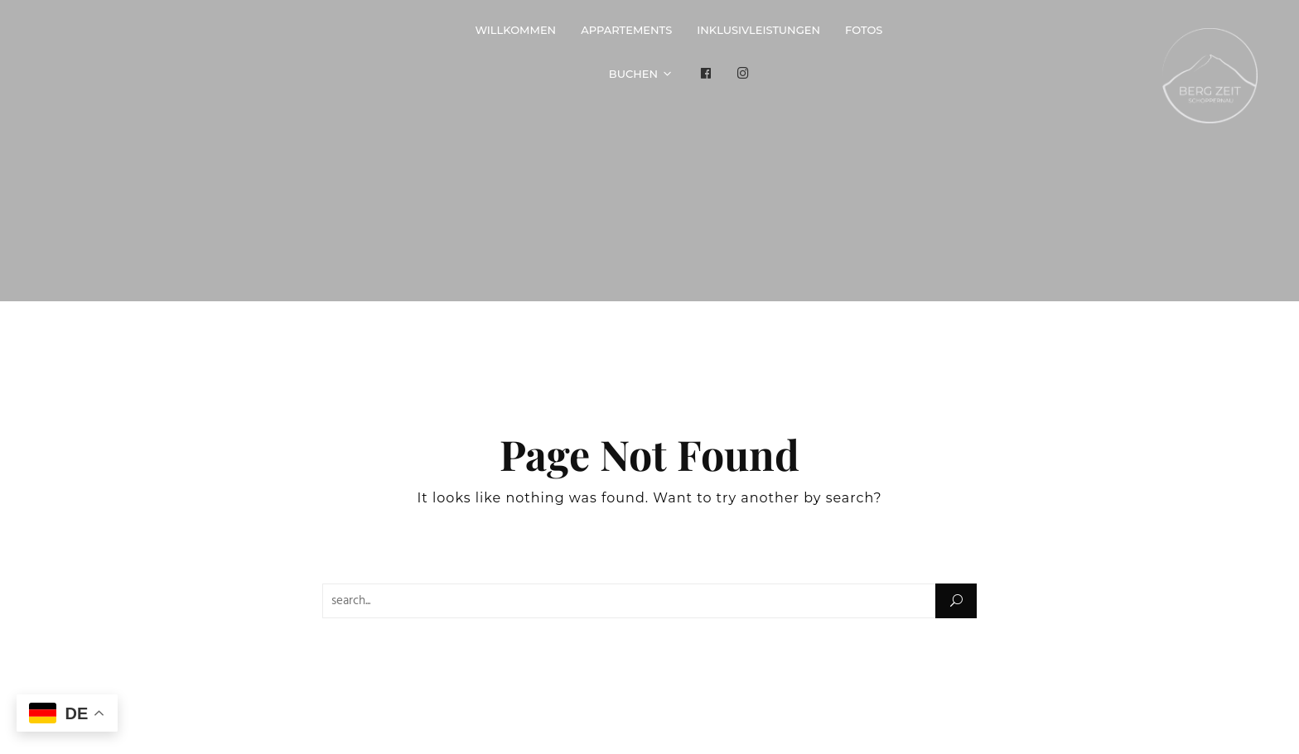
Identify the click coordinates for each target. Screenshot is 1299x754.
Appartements (626, 29)
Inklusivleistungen (758, 29)
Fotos (863, 29)
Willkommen (515, 29)
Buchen (633, 73)
